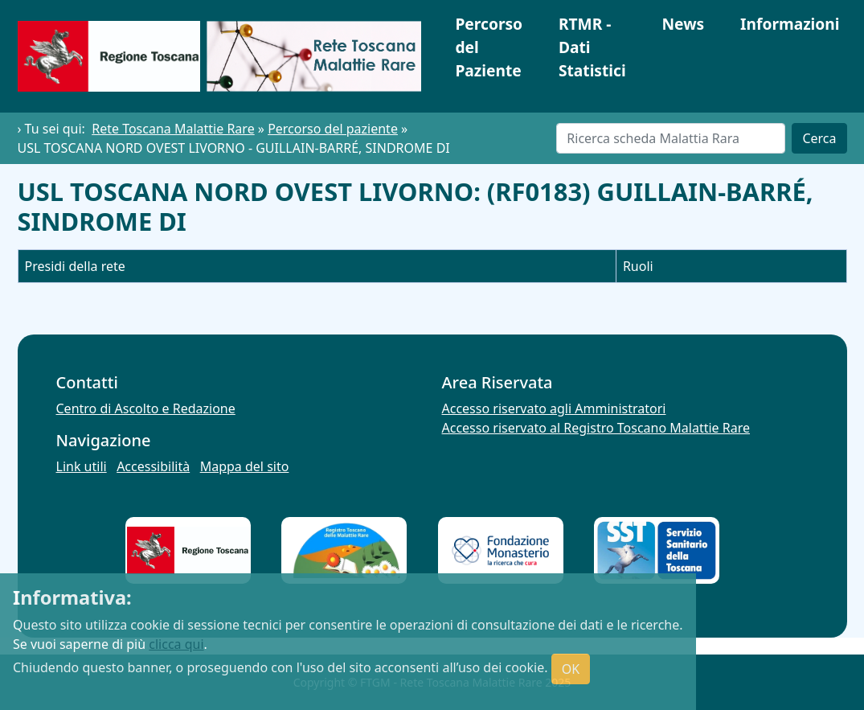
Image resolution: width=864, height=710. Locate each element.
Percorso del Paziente (488, 47)
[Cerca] (670, 138)
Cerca (819, 138)
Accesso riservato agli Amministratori (554, 408)
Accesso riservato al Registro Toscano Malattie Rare (596, 428)
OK (570, 669)
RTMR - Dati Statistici (592, 47)
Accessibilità (153, 466)
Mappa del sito (244, 466)
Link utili (81, 466)
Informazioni (790, 24)
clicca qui (176, 644)
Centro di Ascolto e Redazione (145, 408)
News (683, 24)
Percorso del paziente (333, 128)
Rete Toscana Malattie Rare (173, 128)
